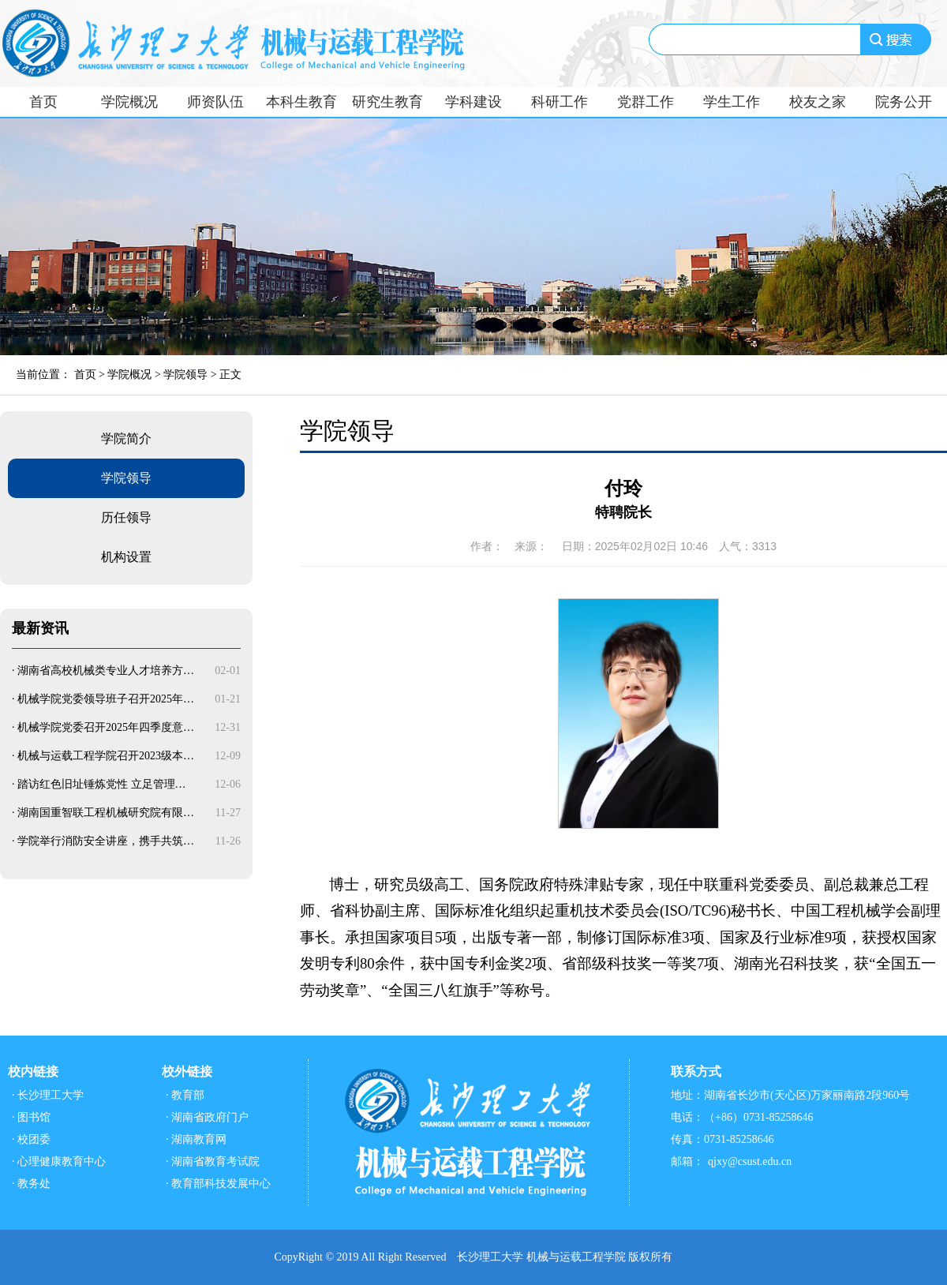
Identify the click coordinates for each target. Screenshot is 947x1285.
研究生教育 (387, 102)
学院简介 (126, 438)
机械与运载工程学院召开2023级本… (105, 756)
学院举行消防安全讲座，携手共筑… (105, 841)
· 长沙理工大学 (48, 1095)
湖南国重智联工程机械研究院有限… (105, 813)
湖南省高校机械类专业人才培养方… (105, 670)
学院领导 (185, 374)
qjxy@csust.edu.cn (750, 1161)
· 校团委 (31, 1139)
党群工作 (645, 102)
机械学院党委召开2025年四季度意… (105, 727)
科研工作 (559, 102)
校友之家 (817, 102)
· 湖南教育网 (196, 1139)
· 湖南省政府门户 (207, 1117)
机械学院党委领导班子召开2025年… (105, 699)
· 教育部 (185, 1095)
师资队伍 (215, 102)
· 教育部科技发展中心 (218, 1183)
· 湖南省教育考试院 (213, 1161)
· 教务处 (31, 1183)
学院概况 (129, 102)
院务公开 (903, 102)
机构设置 (126, 557)
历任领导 (126, 517)
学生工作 (731, 102)
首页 (43, 102)
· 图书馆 (31, 1117)
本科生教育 (301, 102)
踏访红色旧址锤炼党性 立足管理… (101, 784)
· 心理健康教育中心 (59, 1161)
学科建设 (473, 102)
